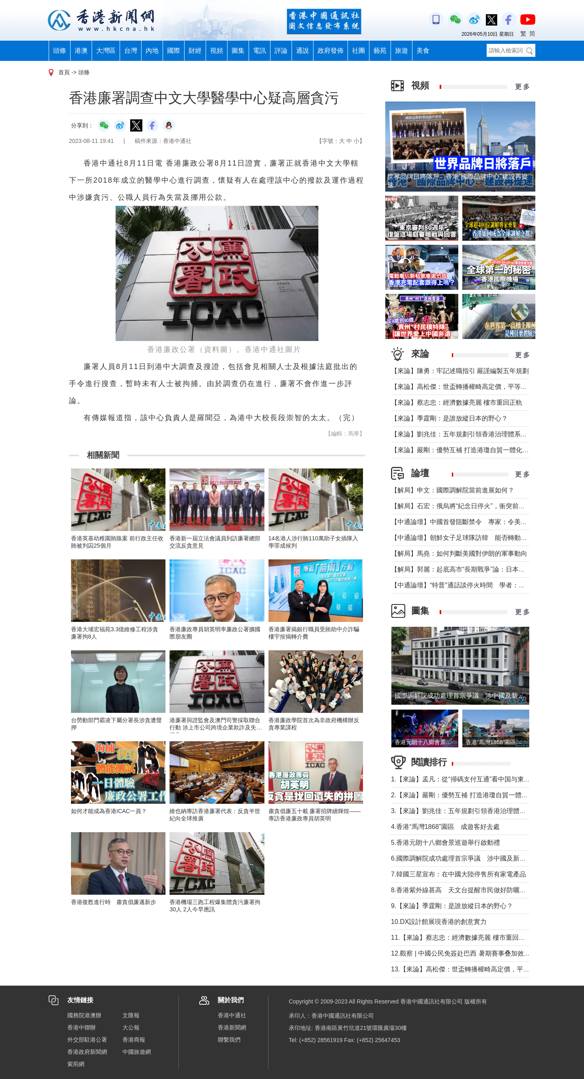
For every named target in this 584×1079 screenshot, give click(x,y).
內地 (152, 50)
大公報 (131, 1027)
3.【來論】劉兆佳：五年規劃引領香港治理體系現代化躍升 (474, 810)
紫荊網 (75, 1064)
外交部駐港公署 (87, 1039)
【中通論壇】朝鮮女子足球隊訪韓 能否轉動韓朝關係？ (472, 537)
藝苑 (380, 50)
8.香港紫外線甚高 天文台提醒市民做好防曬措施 (461, 890)
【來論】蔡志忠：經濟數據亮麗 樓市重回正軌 (456, 402)
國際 (173, 50)
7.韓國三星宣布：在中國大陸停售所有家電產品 (458, 874)
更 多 (522, 86)
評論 (281, 50)
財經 (195, 50)
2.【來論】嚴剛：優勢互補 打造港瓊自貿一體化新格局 (469, 795)
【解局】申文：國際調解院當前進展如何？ (452, 490)
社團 (358, 50)
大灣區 (106, 50)
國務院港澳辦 (84, 1015)
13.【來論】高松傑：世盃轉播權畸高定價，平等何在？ (470, 969)
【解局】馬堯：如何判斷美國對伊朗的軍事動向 (459, 553)
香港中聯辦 (81, 1027)
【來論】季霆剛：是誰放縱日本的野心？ (449, 418)
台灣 (130, 50)
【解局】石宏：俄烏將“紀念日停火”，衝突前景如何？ (468, 506)
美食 (423, 50)
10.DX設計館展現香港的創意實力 (439, 921)
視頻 (216, 50)
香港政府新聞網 (87, 1052)
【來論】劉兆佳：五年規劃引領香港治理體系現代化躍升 (472, 434)
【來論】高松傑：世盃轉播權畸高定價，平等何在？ (465, 386)
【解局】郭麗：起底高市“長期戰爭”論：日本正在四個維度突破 (481, 569)
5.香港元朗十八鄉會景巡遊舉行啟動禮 (445, 842)
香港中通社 (232, 1015)
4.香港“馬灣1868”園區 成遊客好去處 (445, 826)
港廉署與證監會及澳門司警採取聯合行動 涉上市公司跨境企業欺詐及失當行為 (216, 727)
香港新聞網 (232, 1027)
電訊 (259, 50)
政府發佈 (331, 50)
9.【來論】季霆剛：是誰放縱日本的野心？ (452, 905)
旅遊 (401, 50)
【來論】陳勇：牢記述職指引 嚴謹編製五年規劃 (460, 370)
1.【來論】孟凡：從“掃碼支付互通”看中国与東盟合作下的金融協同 (486, 779)
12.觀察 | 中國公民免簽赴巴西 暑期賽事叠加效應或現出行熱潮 (480, 953)
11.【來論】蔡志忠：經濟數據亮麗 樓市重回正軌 (461, 937)
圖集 (238, 50)
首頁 (64, 72)
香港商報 (133, 1039)
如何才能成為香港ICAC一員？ (109, 811)
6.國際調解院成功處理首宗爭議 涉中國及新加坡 (461, 858)
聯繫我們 (229, 1039)
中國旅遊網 (136, 1052)
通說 (302, 50)
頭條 (59, 50)
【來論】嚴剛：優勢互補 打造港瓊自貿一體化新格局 (466, 450)
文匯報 (131, 1015)
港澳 (81, 50)
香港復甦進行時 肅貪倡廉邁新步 (113, 902)
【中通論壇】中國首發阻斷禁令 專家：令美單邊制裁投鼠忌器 (482, 521)
